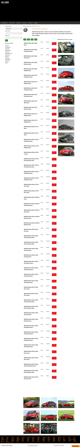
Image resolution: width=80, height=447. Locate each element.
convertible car (8, 47)
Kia (68, 438)
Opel (38, 440)
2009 (32, 39)
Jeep (59, 438)
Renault (74, 440)
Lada (74, 438)
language (36, 22)
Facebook (3, 445)
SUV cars (7, 45)
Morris (23, 440)
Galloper (18, 438)
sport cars (25, 22)
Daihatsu (38, 437)
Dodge (54, 437)
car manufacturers (4, 22)
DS (63, 437)
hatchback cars (8, 50)
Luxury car (7, 61)
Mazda (54, 439)
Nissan (28, 440)
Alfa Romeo (24, 26)
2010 (28, 39)
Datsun (49, 437)
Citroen (12, 437)
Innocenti (43, 438)
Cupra (23, 437)
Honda (23, 438)
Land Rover (13, 439)
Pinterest (10, 445)
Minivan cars (7, 54)
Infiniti (38, 438)
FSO (12, 438)
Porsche (64, 440)
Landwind (18, 439)
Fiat (74, 437)
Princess (69, 440)
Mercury (74, 439)
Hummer (28, 438)
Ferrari (69, 437)
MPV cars (7, 56)
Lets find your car (8, 26)
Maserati (43, 439)
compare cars (18, 22)
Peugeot (43, 440)
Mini (7, 440)
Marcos (38, 439)
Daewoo (33, 437)
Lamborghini (3, 439)
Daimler (43, 437)
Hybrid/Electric (8, 59)
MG (1, 440)
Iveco (48, 438)
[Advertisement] (40, 13)
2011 (25, 39)
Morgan (18, 440)
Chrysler (7, 437)
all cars (6, 62)
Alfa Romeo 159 (29, 26)
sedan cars (7, 51)
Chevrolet (2, 437)
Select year (7, 35)
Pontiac (59, 440)
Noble (33, 440)
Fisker (2, 438)
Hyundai (33, 438)
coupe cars (7, 48)
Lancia (7, 439)
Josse (64, 438)
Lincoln (28, 439)
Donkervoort (60, 437)
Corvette (18, 437)
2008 (36, 39)
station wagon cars (8, 53)
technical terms (12, 22)
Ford (7, 438)
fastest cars (30, 22)
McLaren (59, 439)
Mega (64, 439)
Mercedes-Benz (70, 439)
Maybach (49, 439)
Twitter (7, 445)
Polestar (54, 440)
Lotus (33, 439)
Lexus (23, 439)
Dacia (28, 437)
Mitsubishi (13, 440)
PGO (48, 440)
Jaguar (54, 438)
